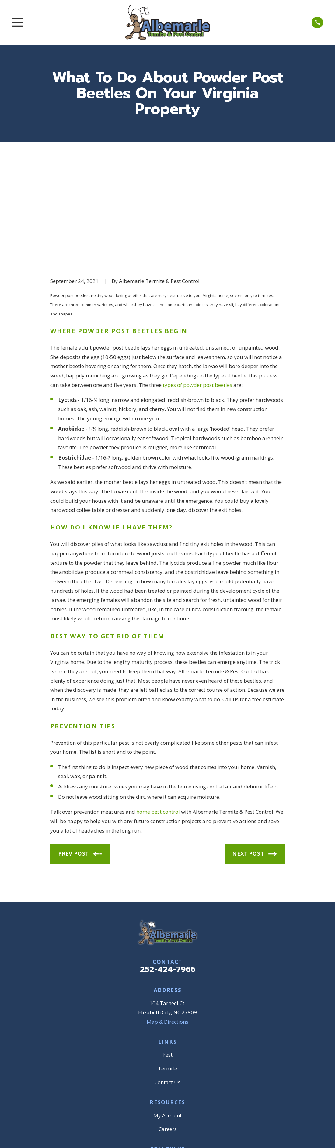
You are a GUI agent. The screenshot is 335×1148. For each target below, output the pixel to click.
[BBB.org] (174, 1067)
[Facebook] (146, 1067)
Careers (168, 1035)
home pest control (158, 717)
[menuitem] (59, 1135)
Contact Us (167, 988)
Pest (167, 960)
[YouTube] (189, 1067)
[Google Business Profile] (160, 1067)
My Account (167, 1021)
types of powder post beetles (197, 290)
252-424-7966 (167, 875)
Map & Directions (167, 927)
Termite (167, 974)
